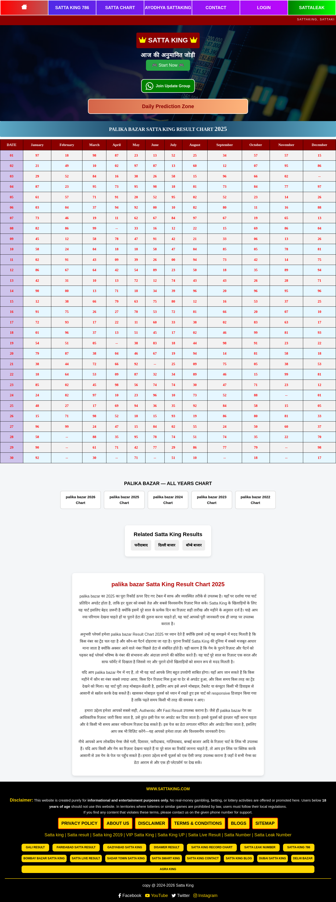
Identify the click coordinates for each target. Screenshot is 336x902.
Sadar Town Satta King (81, 856)
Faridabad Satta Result (67, 846)
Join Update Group (173, 81)
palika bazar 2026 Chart (80, 500)
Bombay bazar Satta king (293, 846)
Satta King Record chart (182, 846)
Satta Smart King (124, 856)
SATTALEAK (311, 7)
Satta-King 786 (256, 846)
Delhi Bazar (274, 856)
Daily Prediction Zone (168, 107)
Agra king (302, 856)
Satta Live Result (39, 856)
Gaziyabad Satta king (108, 846)
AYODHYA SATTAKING (168, 7)
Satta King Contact (164, 856)
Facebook (129, 882)
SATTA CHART (120, 7)
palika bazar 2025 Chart (124, 500)
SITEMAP (265, 823)
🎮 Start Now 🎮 (168, 60)
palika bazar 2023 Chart (211, 500)
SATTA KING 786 (72, 7)
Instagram (205, 882)
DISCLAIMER (151, 823)
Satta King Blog (203, 856)
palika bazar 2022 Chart (255, 500)
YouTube (156, 882)
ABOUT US (118, 823)
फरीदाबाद (141, 545)
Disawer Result (144, 846)
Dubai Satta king (239, 856)
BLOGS (238, 823)
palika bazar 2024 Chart (168, 500)
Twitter (181, 882)
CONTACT (216, 7)
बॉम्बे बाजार (194, 545)
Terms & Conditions (198, 823)
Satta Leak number (223, 846)
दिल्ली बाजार (166, 545)
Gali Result (32, 846)
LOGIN (264, 7)
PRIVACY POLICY (79, 823)
